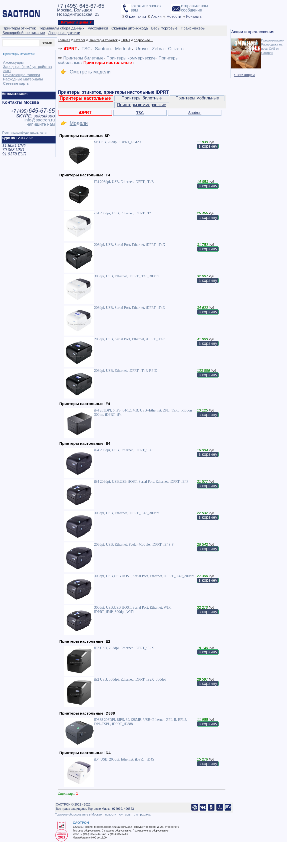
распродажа (142, 814)
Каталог (79, 40)
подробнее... (143, 40)
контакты (125, 814)
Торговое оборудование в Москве (78, 814)
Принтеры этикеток (103, 40)
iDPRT (125, 40)
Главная (64, 40)
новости (110, 814)
